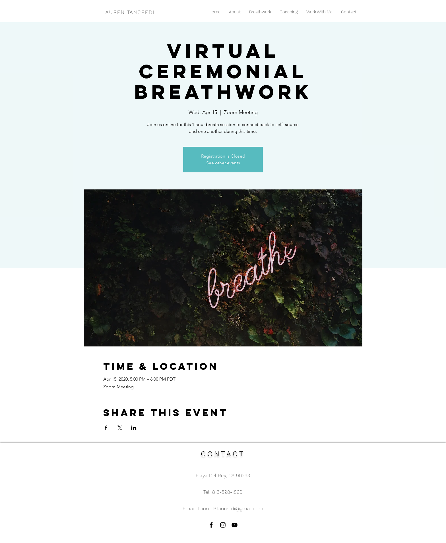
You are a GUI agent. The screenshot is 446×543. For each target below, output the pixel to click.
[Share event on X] (120, 428)
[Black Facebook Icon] (211, 524)
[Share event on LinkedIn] (134, 428)
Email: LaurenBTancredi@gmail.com (223, 508)
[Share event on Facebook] (106, 428)
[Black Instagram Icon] (222, 524)
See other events (223, 163)
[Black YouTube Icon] (234, 524)
